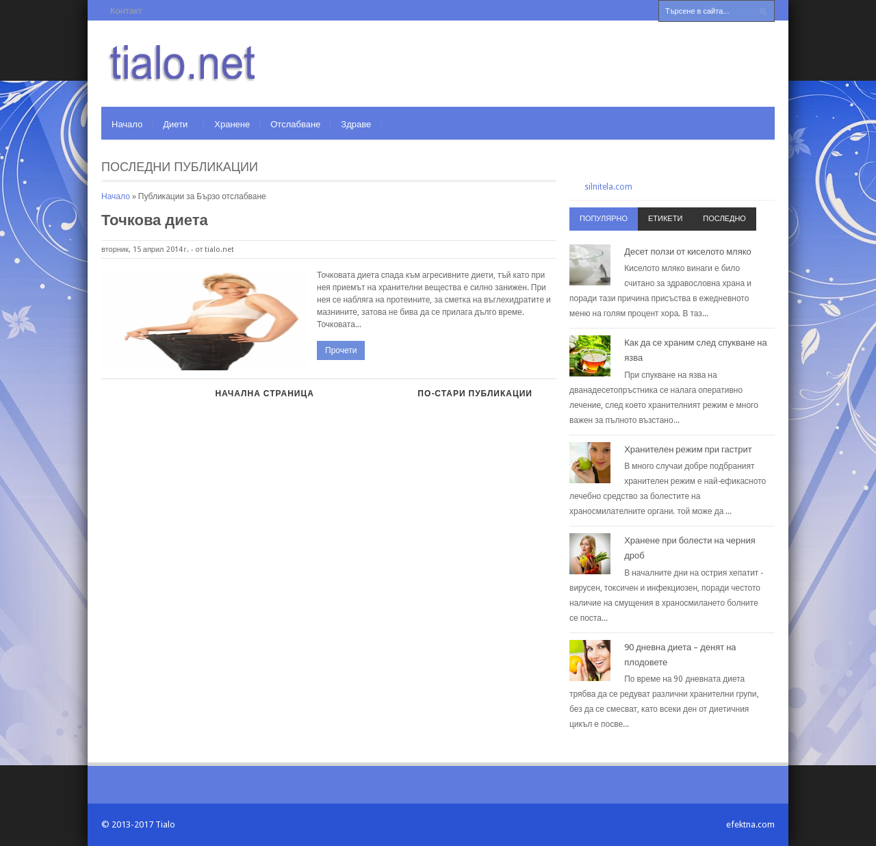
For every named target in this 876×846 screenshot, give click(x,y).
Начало (127, 124)
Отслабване (295, 124)
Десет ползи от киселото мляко (687, 251)
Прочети (341, 350)
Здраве (356, 124)
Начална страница (264, 393)
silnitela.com (608, 187)
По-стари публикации (474, 393)
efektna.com (750, 824)
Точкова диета (154, 220)
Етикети (665, 218)
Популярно (604, 218)
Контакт (126, 10)
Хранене (232, 124)
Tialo (165, 824)
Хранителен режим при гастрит (688, 449)
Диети (175, 124)
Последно (724, 218)
